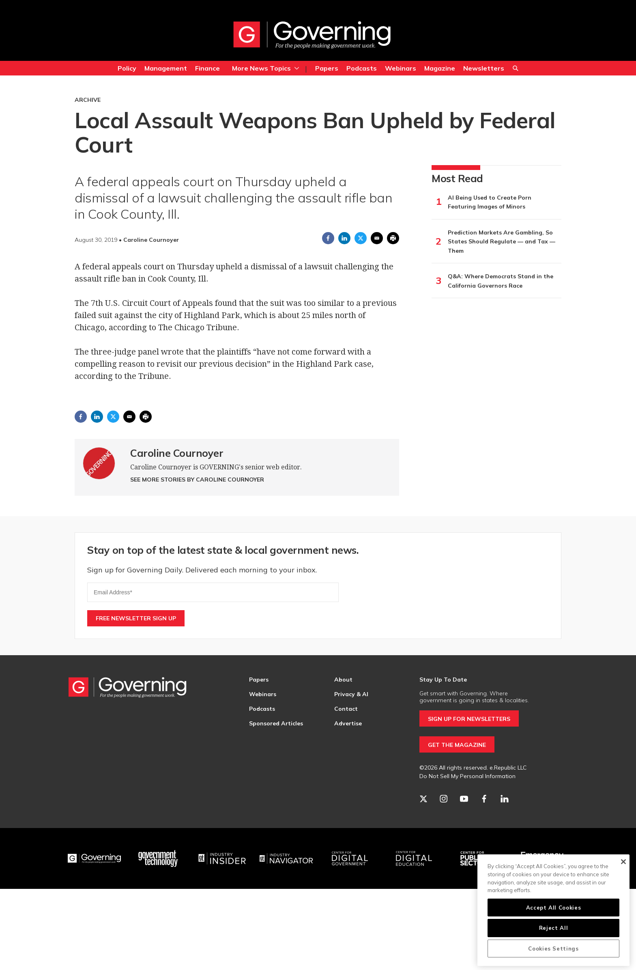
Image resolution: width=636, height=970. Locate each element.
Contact (346, 708)
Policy (127, 68)
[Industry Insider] (222, 858)
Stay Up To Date (443, 679)
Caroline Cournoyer (176, 453)
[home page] (312, 34)
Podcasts (361, 68)
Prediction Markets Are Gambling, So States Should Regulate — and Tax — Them (501, 241)
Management (165, 68)
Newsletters (483, 68)
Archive (88, 99)
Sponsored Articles (276, 723)
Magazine (439, 68)
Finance (207, 68)
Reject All (553, 928)
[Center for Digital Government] (350, 858)
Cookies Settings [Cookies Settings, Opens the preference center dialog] (553, 948)
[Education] (414, 858)
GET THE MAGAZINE (457, 744)
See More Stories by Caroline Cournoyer (197, 479)
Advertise (348, 723)
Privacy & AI (351, 694)
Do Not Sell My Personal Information (467, 776)
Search (515, 69)
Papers (326, 68)
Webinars (400, 68)
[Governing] (94, 858)
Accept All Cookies (553, 907)
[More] (296, 68)
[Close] (623, 862)
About (343, 679)
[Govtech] (159, 858)
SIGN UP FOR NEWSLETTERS (469, 719)
